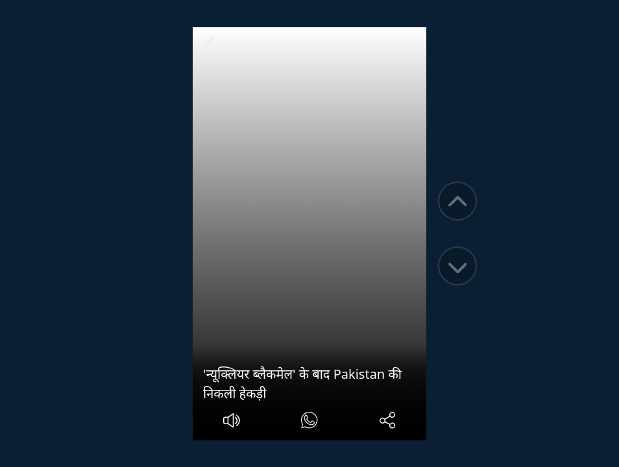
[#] (309, 422)
